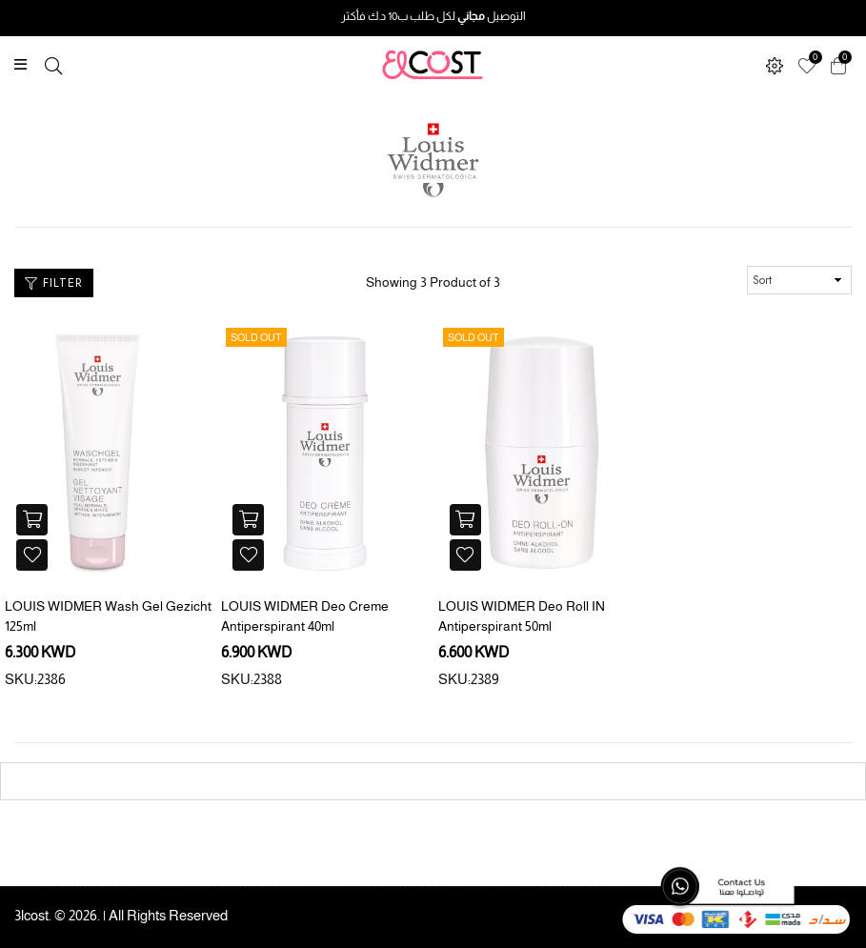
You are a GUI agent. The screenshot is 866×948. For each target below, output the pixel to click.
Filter (54, 282)
